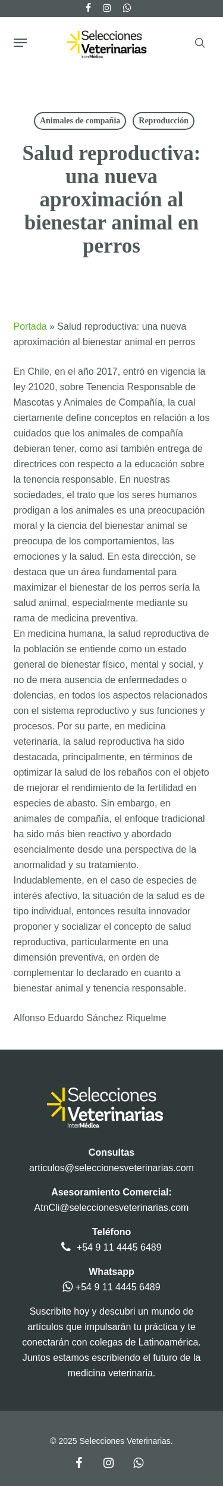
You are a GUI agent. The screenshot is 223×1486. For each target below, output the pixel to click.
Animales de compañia (80, 120)
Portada (30, 326)
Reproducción (164, 120)
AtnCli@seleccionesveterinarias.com (111, 1208)
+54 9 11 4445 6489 (119, 1247)
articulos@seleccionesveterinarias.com (111, 1168)
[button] (20, 43)
